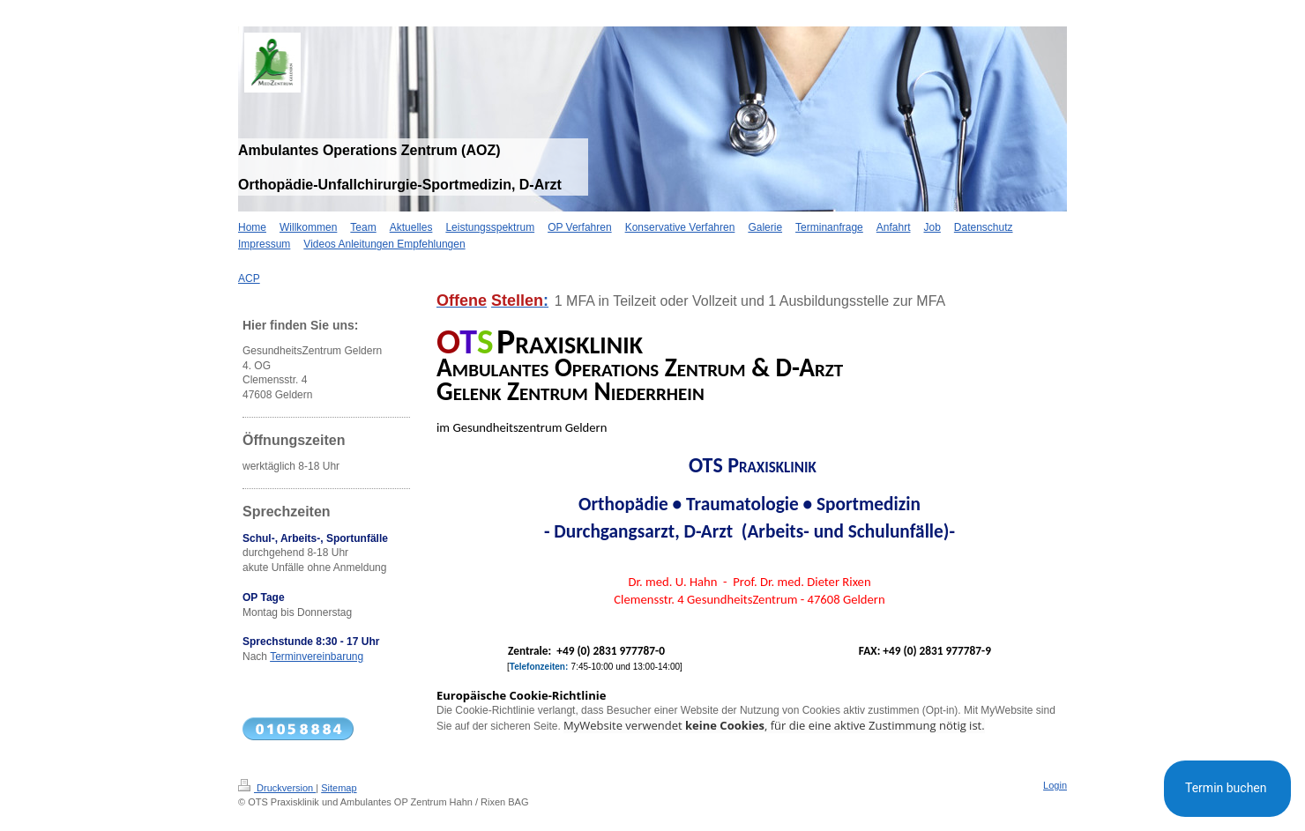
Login (1055, 785)
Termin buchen (1227, 788)
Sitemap (338, 788)
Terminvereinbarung (316, 656)
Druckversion (277, 788)
